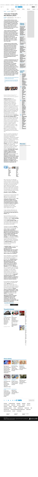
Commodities (26, 145)
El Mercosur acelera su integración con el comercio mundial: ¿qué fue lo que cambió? (10, 171)
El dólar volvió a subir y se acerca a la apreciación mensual (15, 383)
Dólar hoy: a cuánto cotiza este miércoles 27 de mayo (15, 392)
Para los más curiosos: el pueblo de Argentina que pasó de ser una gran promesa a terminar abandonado (23, 30)
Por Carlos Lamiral (26, 345)
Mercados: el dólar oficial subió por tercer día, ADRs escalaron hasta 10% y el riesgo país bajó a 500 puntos (7, 369)
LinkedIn (10, 400)
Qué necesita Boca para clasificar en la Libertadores (23, 65)
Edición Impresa (22, 406)
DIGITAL (8, 414)
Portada (5, 403)
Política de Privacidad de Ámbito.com (18, 409)
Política (23, 9)
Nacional (5, 406)
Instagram (8, 400)
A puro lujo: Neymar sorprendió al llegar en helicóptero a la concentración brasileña (23, 40)
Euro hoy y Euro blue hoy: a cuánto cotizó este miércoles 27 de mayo (15, 368)
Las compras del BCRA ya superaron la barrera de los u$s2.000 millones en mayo (7, 384)
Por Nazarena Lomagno (7, 326)
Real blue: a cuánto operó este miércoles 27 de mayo (22, 368)
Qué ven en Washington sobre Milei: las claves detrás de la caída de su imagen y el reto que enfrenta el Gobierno (24, 121)
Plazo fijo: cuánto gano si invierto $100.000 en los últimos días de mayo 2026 (12, 78)
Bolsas (23, 145)
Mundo (10, 406)
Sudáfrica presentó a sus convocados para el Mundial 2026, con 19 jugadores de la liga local (23, 58)
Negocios (28, 9)
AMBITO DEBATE (25, 414)
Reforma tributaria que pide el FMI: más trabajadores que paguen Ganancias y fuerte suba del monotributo (24, 79)
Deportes (15, 406)
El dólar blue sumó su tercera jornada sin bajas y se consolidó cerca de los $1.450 (7, 393)
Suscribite (14, 304)
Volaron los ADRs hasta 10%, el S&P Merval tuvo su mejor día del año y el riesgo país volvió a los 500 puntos (24, 106)
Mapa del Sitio (6, 409)
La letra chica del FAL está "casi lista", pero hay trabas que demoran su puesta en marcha (24, 92)
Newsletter (31, 400)
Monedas (21, 145)
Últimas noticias (12, 403)
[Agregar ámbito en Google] (10, 17)
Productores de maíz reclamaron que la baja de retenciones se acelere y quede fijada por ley (11, 81)
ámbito (5, 11)
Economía (12, 9)
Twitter (4, 400)
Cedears (29, 145)
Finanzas (18, 9)
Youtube (12, 400)
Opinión (34, 9)
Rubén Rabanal (5, 17)
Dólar (8, 9)
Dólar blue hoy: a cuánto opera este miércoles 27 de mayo (22, 382)
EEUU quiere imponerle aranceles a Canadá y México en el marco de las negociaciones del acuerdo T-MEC (15, 322)
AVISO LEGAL (28, 409)
